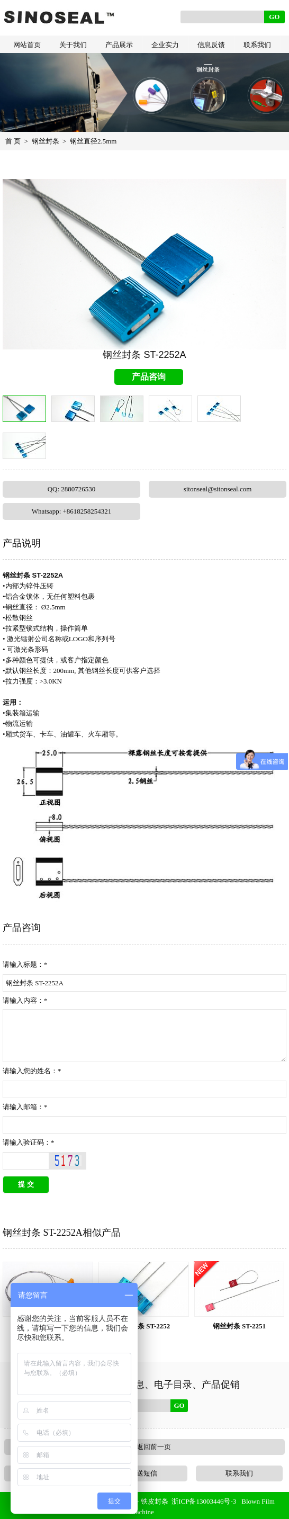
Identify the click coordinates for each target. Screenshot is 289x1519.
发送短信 (143, 1473)
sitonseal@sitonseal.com (218, 489)
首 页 (13, 141)
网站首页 (27, 45)
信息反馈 (211, 45)
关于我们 (73, 45)
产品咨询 (149, 376)
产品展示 (119, 45)
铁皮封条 (154, 1501)
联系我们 (257, 45)
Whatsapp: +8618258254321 (72, 511)
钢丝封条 (45, 141)
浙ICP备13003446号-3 (203, 1501)
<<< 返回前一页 (144, 1447)
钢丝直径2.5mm (93, 141)
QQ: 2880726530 (72, 489)
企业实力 (165, 45)
